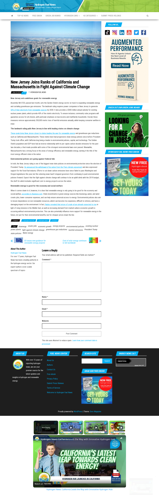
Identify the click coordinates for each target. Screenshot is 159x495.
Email (45, 309)
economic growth (44, 226)
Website (45, 321)
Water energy (28, 233)
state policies (16, 233)
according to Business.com (32, 194)
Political (54, 220)
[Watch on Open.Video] (42, 484)
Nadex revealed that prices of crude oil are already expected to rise (70, 204)
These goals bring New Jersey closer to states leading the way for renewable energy (43, 133)
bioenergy (22, 226)
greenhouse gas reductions (56, 229)
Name (45, 297)
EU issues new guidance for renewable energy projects (35, 242)
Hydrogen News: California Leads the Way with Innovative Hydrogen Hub (78, 439)
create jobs (32, 226)
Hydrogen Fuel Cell (28, 220)
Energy (136, 365)
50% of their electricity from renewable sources (29, 110)
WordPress (78, 411)
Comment (46, 259)
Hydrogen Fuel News (45, 4)
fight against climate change (33, 230)
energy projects (59, 226)
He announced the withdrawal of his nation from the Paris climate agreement (53, 167)
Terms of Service (53, 388)
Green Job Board (53, 16)
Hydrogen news (43, 220)
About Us (50, 360)
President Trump (90, 229)
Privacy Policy (52, 379)
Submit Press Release (55, 383)
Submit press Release (111, 16)
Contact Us (51, 369)
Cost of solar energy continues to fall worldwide (74, 242)
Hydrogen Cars (72, 16)
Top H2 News (23, 16)
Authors (50, 365)
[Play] (95, 427)
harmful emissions (75, 230)
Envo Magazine (95, 411)
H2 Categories (90, 16)
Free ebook (37, 16)
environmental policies (75, 226)
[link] (37, 439)
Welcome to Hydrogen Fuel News (59, 392)
